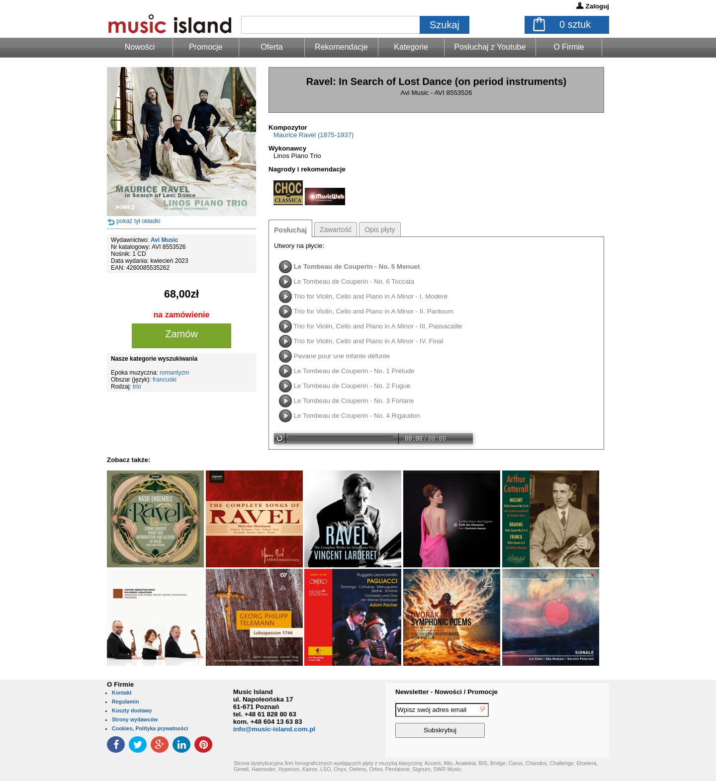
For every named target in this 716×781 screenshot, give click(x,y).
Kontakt (122, 693)
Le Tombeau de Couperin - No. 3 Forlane (354, 400)
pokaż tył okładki (138, 221)
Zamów (181, 333)
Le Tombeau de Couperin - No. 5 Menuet (357, 266)
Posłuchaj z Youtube (490, 47)
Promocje (206, 47)
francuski (165, 379)
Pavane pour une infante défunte (342, 356)
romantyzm (174, 372)
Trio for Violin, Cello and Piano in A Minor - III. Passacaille (377, 326)
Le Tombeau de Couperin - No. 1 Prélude (354, 371)
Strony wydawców (135, 719)
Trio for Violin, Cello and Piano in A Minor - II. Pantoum (373, 311)
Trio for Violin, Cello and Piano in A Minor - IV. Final (368, 341)
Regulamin (125, 701)
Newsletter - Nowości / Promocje (446, 692)
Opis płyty (379, 230)
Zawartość (336, 230)
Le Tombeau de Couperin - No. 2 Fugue (352, 386)
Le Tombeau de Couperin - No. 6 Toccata (354, 281)
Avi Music (165, 239)
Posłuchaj (290, 230)
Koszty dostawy (132, 710)
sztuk (575, 24)
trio (137, 386)
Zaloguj (597, 6)
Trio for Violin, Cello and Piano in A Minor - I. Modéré (370, 296)
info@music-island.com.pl (274, 729)
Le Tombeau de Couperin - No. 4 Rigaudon (357, 415)
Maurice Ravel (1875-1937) (313, 135)
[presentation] (568, 722)
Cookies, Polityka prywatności (150, 728)
